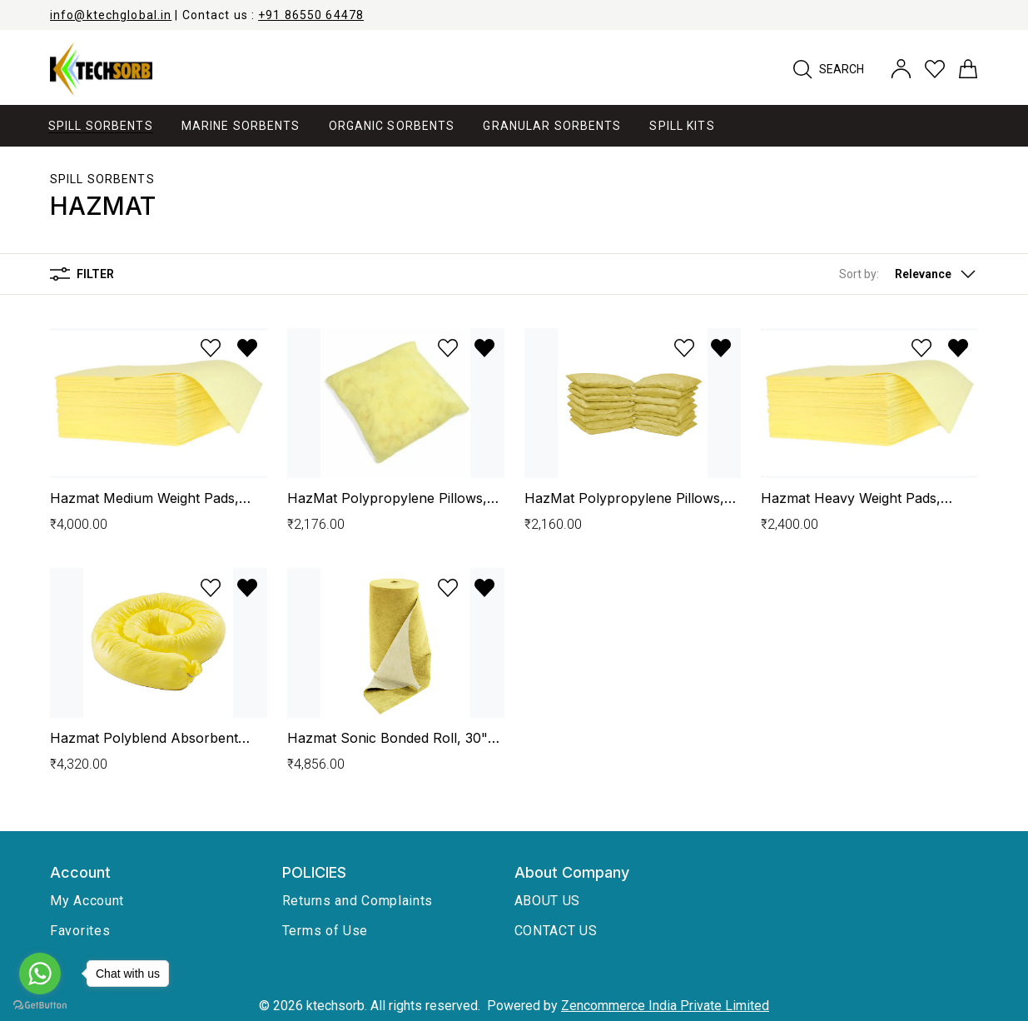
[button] (908, 274)
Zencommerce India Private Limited (665, 1006)
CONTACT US (556, 931)
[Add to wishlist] (210, 348)
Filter (82, 274)
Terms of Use (325, 931)
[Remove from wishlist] (247, 348)
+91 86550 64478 (311, 15)
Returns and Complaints (357, 901)
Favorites (80, 931)
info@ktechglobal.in (110, 15)
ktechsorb (335, 1006)
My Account (87, 901)
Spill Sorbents (102, 179)
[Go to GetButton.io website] (40, 1004)
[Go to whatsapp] (40, 973)
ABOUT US (547, 901)
